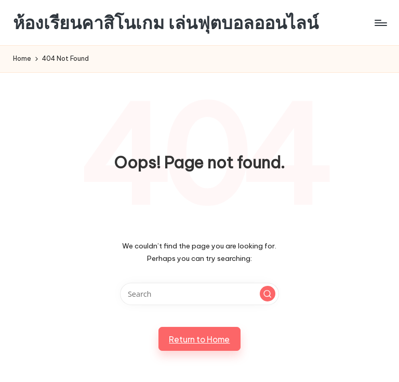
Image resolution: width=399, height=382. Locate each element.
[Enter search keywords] (199, 294)
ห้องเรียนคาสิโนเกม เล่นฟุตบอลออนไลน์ (165, 22)
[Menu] (380, 23)
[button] (267, 293)
